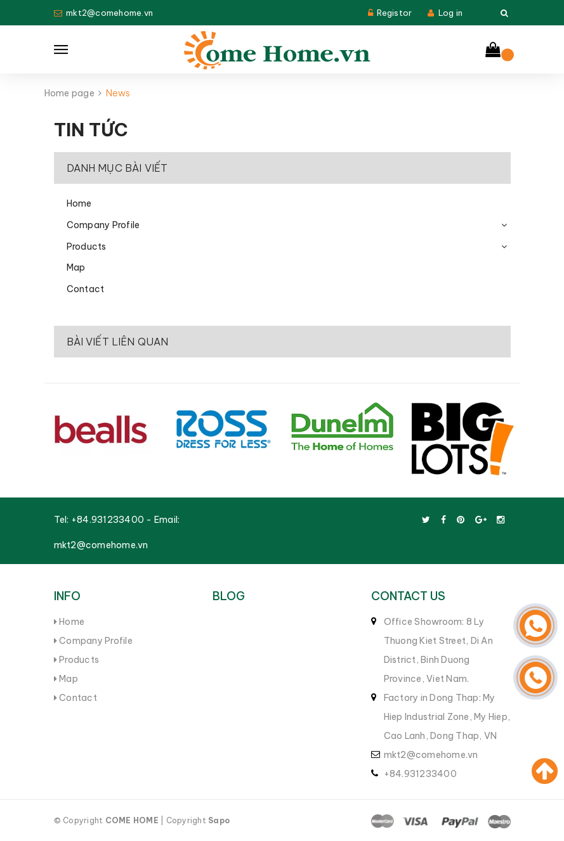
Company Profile (103, 225)
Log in (450, 13)
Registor (394, 13)
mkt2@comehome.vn (109, 13)
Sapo (219, 820)
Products (87, 246)
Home (79, 203)
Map (76, 267)
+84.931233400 (107, 519)
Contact (86, 289)
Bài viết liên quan (118, 341)
